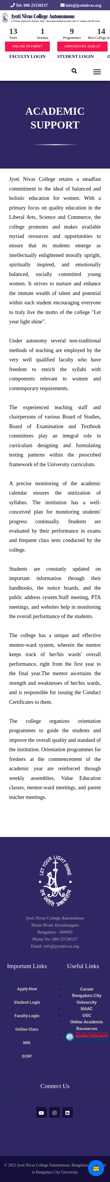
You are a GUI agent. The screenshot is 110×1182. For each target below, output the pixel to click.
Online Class (26, 1029)
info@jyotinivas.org (80, 5)
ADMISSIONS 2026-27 (83, 46)
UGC (86, 1015)
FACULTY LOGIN (27, 56)
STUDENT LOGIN (75, 56)
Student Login (27, 1002)
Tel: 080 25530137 (29, 5)
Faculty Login (26, 1015)
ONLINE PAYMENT (27, 46)
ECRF (27, 1056)
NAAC (87, 1008)
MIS (27, 1042)
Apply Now (27, 989)
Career (87, 989)
